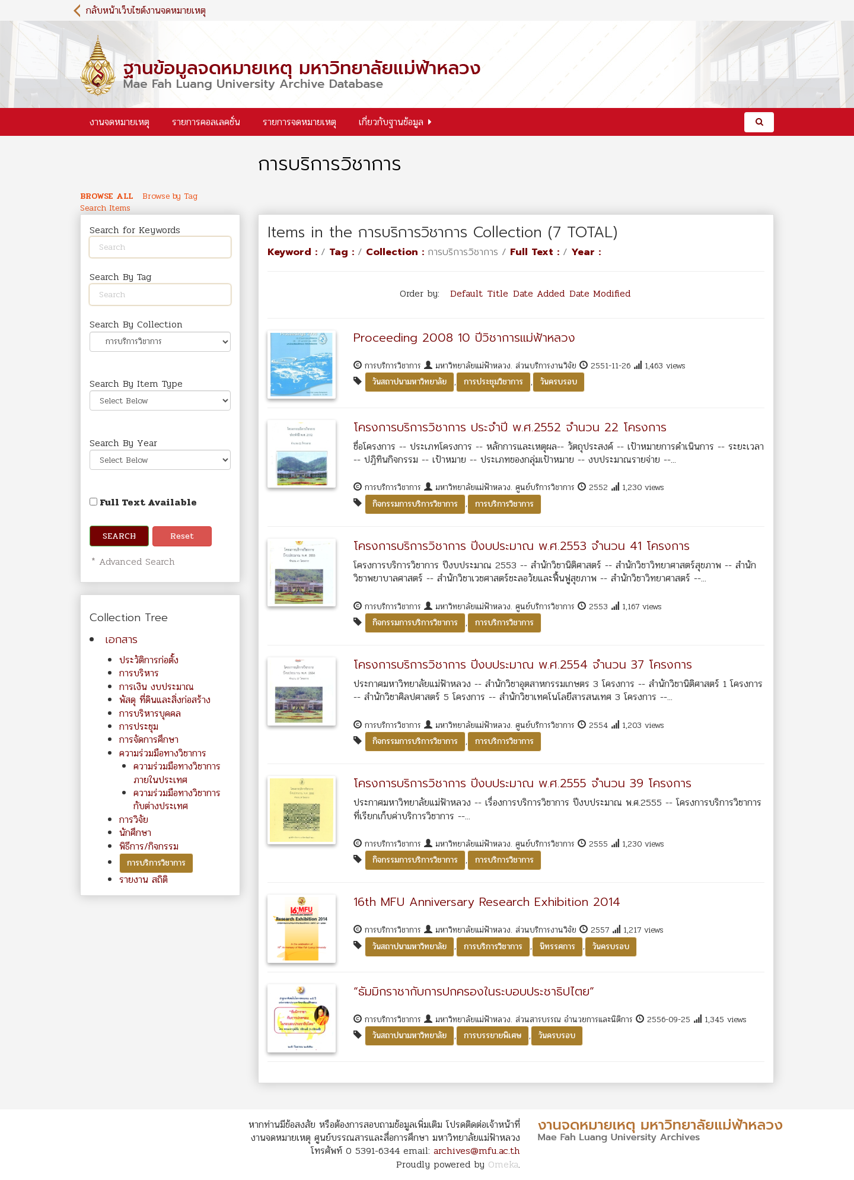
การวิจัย (133, 819)
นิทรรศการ (557, 946)
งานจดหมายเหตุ (119, 121)
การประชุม (138, 726)
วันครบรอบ (558, 382)
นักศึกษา (135, 832)
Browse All (106, 196)
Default (466, 293)
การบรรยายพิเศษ (492, 1035)
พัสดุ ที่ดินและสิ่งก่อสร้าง (165, 699)
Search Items (105, 208)
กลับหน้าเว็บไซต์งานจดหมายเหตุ (146, 10)
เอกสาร (121, 639)
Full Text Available (143, 502)
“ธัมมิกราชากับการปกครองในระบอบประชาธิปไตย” (473, 991)
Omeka (503, 1164)
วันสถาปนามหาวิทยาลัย (409, 382)
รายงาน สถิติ (143, 879)
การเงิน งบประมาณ (156, 686)
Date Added (539, 293)
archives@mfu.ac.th (477, 1150)
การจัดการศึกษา (149, 739)
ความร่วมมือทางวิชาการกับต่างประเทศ (177, 799)
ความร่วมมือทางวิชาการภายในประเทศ (177, 773)
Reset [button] (182, 536)
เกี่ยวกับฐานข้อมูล (391, 121)
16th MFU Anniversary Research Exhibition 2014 (486, 902)
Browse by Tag (169, 196)
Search (119, 536)
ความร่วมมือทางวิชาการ (162, 753)
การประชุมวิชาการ (493, 382)
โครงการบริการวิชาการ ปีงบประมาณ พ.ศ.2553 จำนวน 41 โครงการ (521, 546)
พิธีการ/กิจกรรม (149, 846)
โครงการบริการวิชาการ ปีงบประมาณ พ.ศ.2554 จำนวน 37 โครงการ (522, 664)
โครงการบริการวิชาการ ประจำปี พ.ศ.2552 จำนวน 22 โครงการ (510, 427)
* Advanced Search (131, 561)
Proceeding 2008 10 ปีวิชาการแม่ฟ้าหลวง (464, 337)
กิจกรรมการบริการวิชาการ (415, 504)
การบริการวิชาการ (156, 863)
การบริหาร (139, 673)
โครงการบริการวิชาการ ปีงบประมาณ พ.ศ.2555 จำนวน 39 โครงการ (522, 783)
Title (497, 293)
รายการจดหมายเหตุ (299, 121)
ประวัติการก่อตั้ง (149, 660)
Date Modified (599, 293)
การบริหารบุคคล (150, 713)
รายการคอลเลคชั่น (206, 121)
